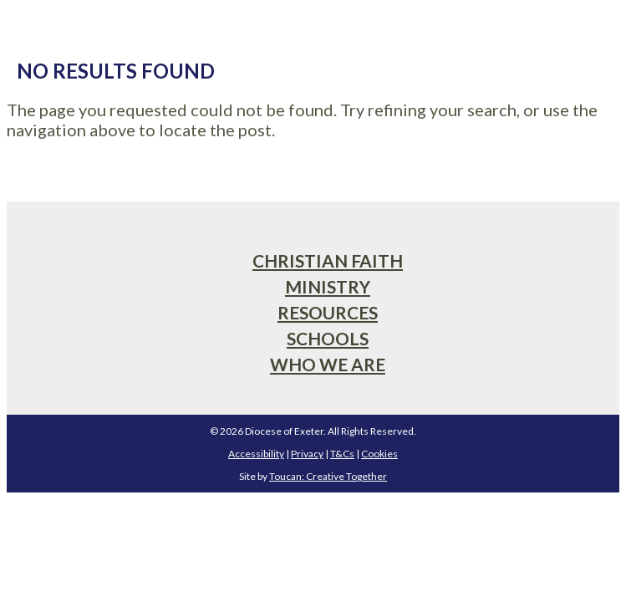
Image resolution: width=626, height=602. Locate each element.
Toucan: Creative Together (328, 476)
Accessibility (256, 453)
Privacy (307, 453)
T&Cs (342, 453)
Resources (327, 312)
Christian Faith (327, 260)
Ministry (327, 286)
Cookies (379, 453)
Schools (328, 338)
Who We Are (327, 364)
